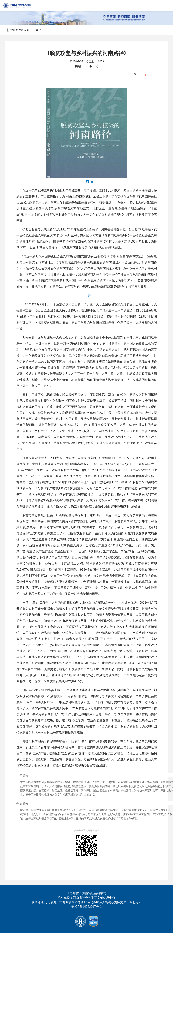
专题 (35, 30)
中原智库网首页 (19, 30)
